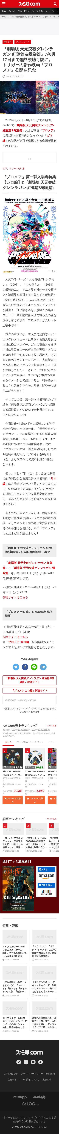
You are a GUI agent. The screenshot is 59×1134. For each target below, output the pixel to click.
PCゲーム (29, 11)
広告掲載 (46, 1080)
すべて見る (51, 726)
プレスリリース (22, 42)
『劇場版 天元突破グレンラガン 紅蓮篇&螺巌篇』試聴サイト (29, 680)
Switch (11, 11)
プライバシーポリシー (32, 1074)
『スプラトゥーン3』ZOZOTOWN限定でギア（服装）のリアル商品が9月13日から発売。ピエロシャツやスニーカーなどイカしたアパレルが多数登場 (36, 843)
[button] (46, 876)
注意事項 (12, 1080)
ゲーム (8, 742)
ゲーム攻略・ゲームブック (30, 742)
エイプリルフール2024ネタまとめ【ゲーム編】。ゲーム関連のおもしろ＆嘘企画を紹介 (15, 951)
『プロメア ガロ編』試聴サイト (29, 690)
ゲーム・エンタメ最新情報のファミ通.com (19, 17)
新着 (4, 11)
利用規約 (50, 1074)
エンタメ (45, 17)
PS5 (19, 11)
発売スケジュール (45, 11)
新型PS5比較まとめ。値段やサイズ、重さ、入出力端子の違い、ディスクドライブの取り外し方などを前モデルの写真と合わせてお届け (44, 1023)
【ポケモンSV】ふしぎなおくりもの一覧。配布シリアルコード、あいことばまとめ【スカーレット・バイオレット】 (44, 987)
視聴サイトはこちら (15, 597)
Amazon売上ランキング (20, 725)
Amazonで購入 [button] (12, 800)
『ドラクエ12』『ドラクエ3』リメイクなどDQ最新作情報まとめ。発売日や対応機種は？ (44, 951)
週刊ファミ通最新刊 (17, 861)
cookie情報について (29, 1080)
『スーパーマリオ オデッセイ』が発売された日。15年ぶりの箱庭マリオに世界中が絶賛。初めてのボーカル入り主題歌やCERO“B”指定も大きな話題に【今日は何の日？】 (13, 843)
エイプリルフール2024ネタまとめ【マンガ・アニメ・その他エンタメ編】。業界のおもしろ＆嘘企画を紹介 (15, 1023)
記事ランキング (14, 819)
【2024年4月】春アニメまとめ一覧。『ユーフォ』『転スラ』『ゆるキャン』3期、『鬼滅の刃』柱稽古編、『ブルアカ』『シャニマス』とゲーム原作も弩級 (15, 987)
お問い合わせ (10, 1074)
